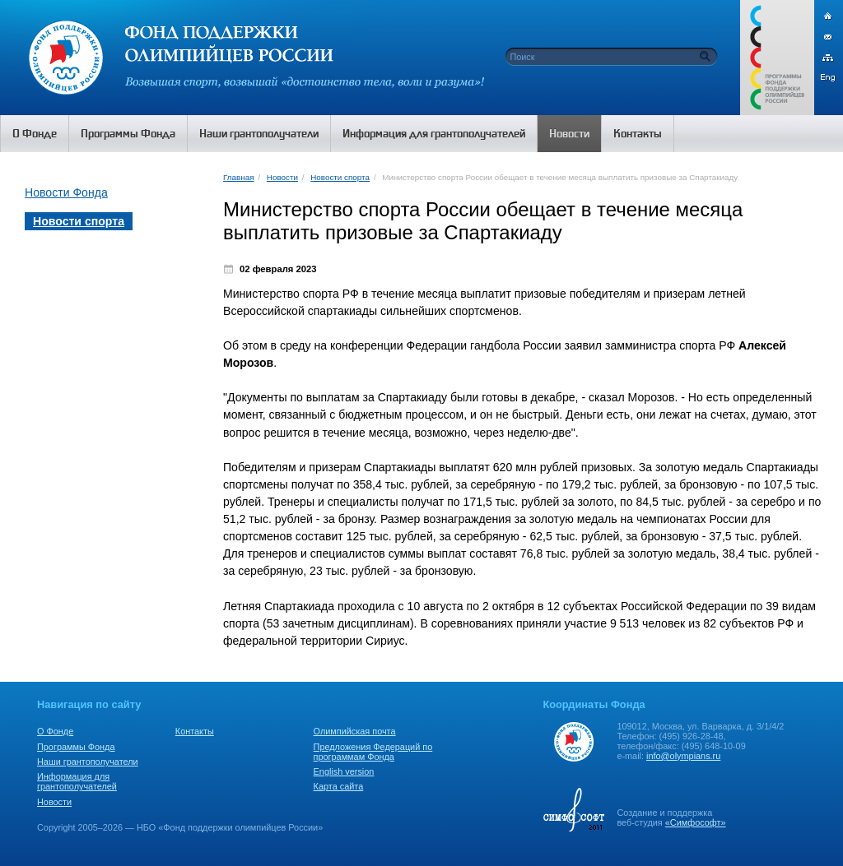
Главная (238, 177)
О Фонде (55, 731)
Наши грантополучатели (87, 761)
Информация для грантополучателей (77, 781)
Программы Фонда (75, 747)
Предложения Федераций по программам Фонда (373, 752)
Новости (282, 177)
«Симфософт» (695, 822)
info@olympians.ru (683, 756)
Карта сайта (339, 786)
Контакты (194, 731)
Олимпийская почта (355, 731)
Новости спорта (340, 177)
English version (344, 771)
